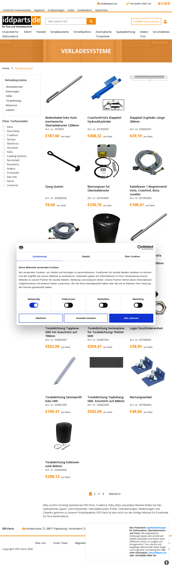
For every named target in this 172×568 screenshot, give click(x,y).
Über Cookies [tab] (132, 256)
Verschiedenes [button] (161, 32)
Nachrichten (101, 10)
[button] (165, 23)
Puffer (9, 95)
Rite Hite (12, 177)
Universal (12, 185)
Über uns (40, 543)
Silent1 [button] (28, 32)
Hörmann (12, 147)
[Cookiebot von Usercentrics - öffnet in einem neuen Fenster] (139, 247)
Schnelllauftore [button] (82, 32)
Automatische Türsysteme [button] (104, 34)
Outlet (71, 10)
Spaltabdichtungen (156, 527)
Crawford (12, 135)
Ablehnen (41, 318)
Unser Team (60, 543)
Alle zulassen (131, 318)
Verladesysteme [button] (59, 32)
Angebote (39, 10)
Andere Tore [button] (144, 34)
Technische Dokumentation (16, 10)
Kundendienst (84, 10)
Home (5, 68)
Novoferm (13, 164)
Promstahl (13, 172)
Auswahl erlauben (86, 318)
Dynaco (11, 139)
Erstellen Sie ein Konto (146, 21)
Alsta (10, 127)
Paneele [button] (41, 32)
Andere (11, 168)
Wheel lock (11, 105)
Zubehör (10, 109)
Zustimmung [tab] (40, 256)
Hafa (10, 152)
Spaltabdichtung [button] (125, 32)
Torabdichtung (13, 100)
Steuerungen (12, 91)
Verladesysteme (23, 68)
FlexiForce (12, 143)
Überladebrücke (14, 86)
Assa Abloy (13, 131)
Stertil (10, 181)
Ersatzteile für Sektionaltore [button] (10, 34)
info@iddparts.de (157, 552)
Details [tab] (86, 256)
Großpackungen (56, 10)
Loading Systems (17, 156)
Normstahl (13, 160)
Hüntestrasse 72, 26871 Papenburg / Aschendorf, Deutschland (60, 528)
